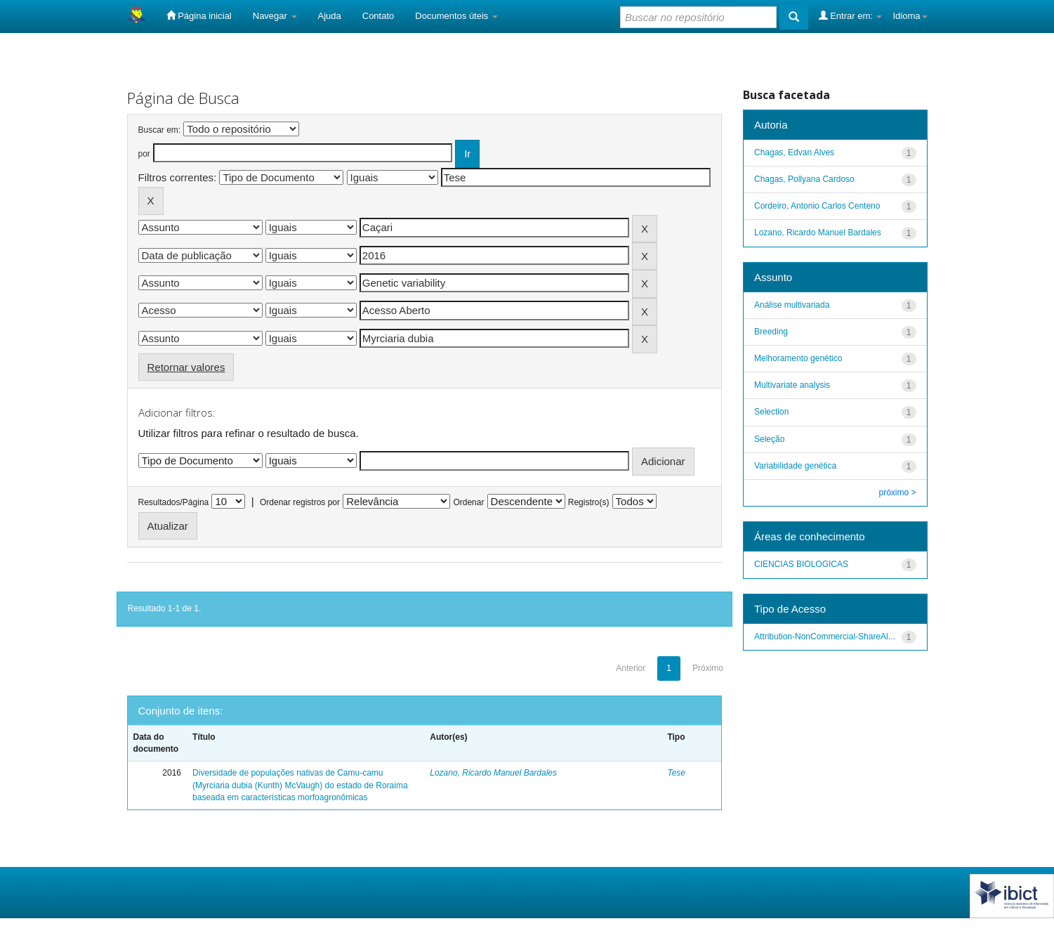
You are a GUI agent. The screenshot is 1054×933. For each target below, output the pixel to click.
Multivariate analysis (792, 385)
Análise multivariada (791, 305)
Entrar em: (851, 15)
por (144, 154)
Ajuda (329, 16)
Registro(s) (589, 502)
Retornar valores (186, 367)
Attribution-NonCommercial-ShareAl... (824, 636)
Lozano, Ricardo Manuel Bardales (493, 773)
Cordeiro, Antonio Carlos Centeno (817, 206)
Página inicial (199, 15)
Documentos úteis (456, 16)
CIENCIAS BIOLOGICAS (801, 564)
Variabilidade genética (795, 466)
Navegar (275, 16)
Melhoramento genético (798, 358)
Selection (771, 412)
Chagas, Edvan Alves (794, 152)
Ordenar (468, 502)
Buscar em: (159, 130)
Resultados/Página (173, 502)
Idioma (909, 16)
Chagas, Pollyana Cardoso (804, 179)
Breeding (771, 332)
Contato (378, 16)
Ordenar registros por (300, 502)
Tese (676, 773)
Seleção (769, 439)
